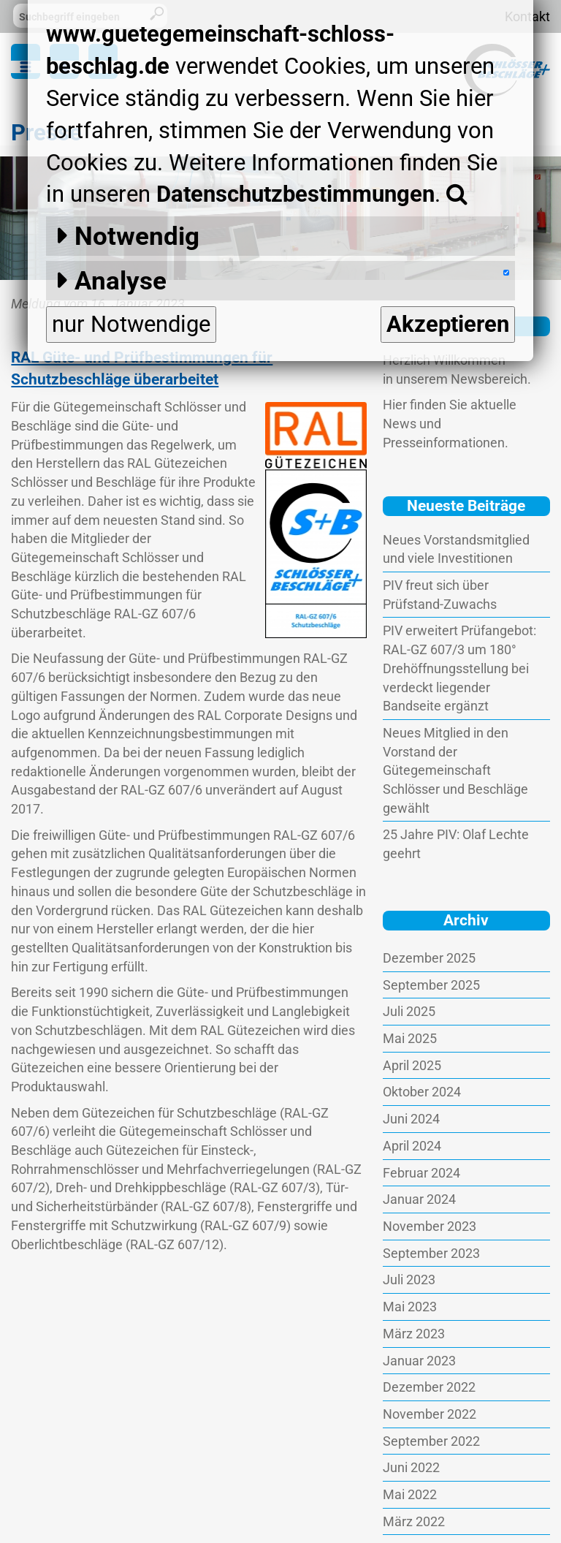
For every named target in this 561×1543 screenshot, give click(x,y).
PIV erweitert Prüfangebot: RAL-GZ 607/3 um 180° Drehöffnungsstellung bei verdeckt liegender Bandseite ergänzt (459, 668)
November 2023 (429, 1226)
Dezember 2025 (429, 958)
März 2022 (414, 1521)
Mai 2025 (410, 1038)
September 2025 (431, 985)
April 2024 (412, 1145)
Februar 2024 (421, 1172)
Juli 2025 (409, 1011)
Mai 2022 (410, 1494)
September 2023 (431, 1253)
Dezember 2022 (429, 1387)
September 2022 (431, 1441)
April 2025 (412, 1065)
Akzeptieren (447, 324)
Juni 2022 (411, 1467)
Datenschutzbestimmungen (295, 194)
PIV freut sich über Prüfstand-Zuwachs (440, 594)
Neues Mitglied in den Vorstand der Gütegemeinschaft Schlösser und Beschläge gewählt (455, 770)
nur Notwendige (131, 324)
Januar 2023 (419, 1360)
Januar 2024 (419, 1199)
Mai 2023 (410, 1306)
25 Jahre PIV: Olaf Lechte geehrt (456, 844)
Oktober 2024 (422, 1091)
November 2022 (429, 1414)
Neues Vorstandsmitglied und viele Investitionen (456, 549)
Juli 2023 (409, 1279)
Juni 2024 (411, 1118)
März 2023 (414, 1333)
